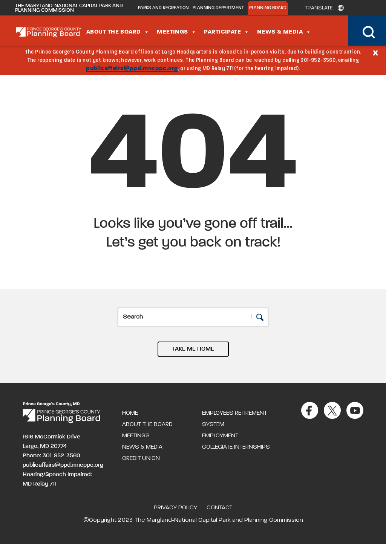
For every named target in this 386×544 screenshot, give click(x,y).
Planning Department (218, 8)
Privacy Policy (175, 508)
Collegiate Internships (236, 447)
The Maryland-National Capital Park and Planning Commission (69, 8)
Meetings (176, 32)
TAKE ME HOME (193, 349)
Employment (220, 436)
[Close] (375, 52)
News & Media (284, 32)
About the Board (117, 32)
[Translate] (322, 8)
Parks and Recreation (163, 8)
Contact (219, 508)
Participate (226, 32)
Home (130, 413)
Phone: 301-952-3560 (51, 456)
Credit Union (141, 458)
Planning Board (267, 8)
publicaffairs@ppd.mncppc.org (132, 69)
